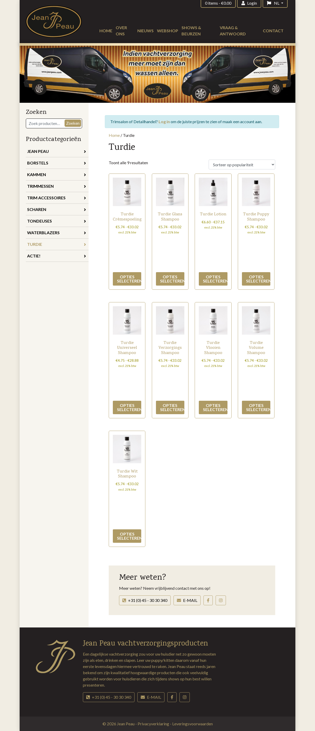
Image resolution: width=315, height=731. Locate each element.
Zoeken (73, 123)
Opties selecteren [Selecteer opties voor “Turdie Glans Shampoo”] (172, 278)
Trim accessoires (56, 197)
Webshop (167, 30)
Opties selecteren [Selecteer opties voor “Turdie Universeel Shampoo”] (129, 407)
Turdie (56, 244)
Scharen (56, 209)
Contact (273, 30)
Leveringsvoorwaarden (192, 723)
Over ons (121, 30)
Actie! (56, 255)
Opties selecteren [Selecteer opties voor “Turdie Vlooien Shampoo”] (215, 407)
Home (105, 30)
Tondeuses (56, 220)
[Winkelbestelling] (242, 164)
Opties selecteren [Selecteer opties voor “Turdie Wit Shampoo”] (129, 535)
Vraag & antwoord (233, 30)
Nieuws (145, 30)
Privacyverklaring (154, 723)
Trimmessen (56, 186)
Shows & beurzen (191, 30)
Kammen (56, 174)
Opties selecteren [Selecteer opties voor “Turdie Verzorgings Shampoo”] (172, 407)
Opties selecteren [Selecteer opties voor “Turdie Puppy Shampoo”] (258, 278)
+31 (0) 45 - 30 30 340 (144, 600)
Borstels (56, 162)
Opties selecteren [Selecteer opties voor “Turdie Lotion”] (215, 278)
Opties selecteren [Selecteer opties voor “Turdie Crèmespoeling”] (129, 278)
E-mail (187, 600)
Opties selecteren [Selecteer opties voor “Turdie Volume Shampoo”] (258, 407)
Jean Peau (56, 151)
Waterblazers (56, 232)
